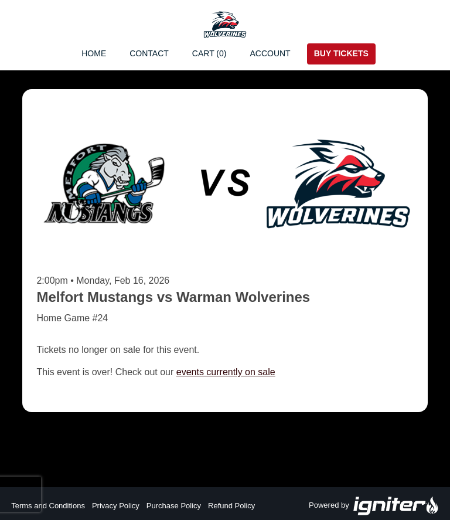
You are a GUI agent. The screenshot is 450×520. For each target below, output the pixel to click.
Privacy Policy (115, 505)
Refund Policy (231, 505)
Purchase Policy (173, 505)
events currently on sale (225, 372)
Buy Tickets (341, 53)
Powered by (374, 506)
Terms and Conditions (48, 505)
